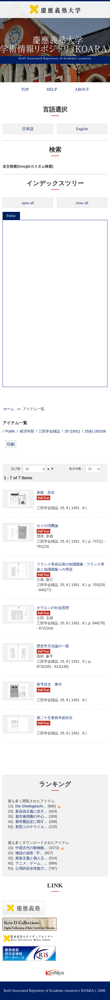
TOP (25, 89)
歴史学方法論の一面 (53, 646)
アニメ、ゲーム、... (31, 863)
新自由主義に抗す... (31, 811)
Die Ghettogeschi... (30, 806)
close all (82, 203)
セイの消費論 (47, 526)
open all (28, 203)
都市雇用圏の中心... (31, 816)
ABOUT (82, 89)
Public (11, 216)
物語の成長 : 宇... (29, 853)
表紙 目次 (46, 492)
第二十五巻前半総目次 (55, 718)
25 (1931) (72, 431)
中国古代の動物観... (31, 848)
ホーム (8, 409)
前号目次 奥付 (49, 684)
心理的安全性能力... (31, 868)
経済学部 (27, 431)
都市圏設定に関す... (31, 821)
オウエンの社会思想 (53, 608)
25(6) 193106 (95, 431)
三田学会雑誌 (49, 431)
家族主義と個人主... (31, 858)
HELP (52, 89)
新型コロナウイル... (31, 827)
